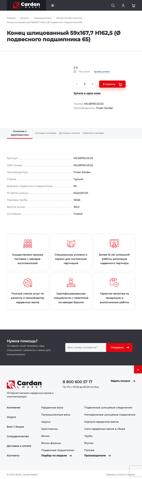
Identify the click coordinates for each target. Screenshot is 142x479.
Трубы (88, 436)
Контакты (13, 455)
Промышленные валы (55, 414)
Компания (13, 407)
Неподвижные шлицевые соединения (109, 414)
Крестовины (49, 428)
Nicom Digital (127, 474)
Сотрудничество (18, 436)
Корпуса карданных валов (101, 421)
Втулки (88, 443)
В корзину (112, 84)
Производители (97, 455)
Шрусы (45, 421)
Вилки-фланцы (51, 443)
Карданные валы (52, 407)
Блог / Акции (15, 426)
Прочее (89, 450)
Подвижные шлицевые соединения (108, 407)
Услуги (11, 417)
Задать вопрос (123, 380)
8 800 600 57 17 (77, 382)
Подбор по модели (56, 455)
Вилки (45, 436)
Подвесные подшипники (57, 450)
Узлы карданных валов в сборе (104, 428)
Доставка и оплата (19, 446)
